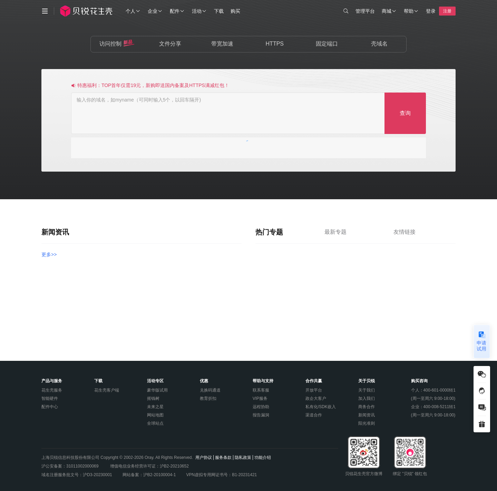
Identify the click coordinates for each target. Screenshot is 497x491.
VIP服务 (260, 398)
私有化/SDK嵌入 (320, 406)
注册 (447, 11)
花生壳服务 (51, 390)
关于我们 (366, 390)
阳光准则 (366, 423)
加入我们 (366, 398)
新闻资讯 (366, 415)
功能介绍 (262, 457)
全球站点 (155, 423)
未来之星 (155, 406)
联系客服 (261, 390)
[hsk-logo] (91, 11)
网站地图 (155, 415)
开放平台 (313, 390)
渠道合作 (313, 415)
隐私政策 (243, 457)
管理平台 (365, 11)
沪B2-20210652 (174, 466)
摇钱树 (153, 398)
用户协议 (203, 457)
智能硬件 (49, 398)
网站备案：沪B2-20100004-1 (149, 474)
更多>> (49, 254)
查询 (405, 113)
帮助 (411, 11)
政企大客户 (315, 398)
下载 (219, 11)
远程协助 (261, 406)
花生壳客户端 (106, 390)
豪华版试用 (157, 390)
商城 (389, 11)
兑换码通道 (210, 390)
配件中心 (49, 406)
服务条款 (223, 457)
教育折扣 (208, 398)
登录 (431, 11)
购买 (235, 11)
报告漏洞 (261, 415)
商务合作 (366, 406)
